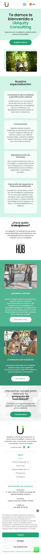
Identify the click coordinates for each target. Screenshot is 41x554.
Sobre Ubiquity (20, 462)
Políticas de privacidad (23, 551)
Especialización (20, 469)
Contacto (20, 477)
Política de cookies (8, 551)
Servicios (20, 466)
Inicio (20, 458)
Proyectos (20, 473)
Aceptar (20, 535)
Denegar (20, 541)
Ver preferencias (20, 547)
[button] (38, 511)
